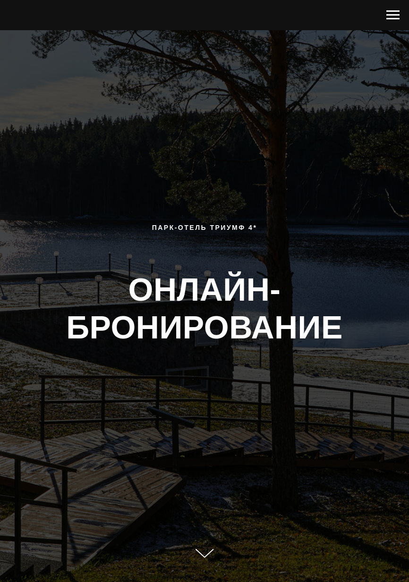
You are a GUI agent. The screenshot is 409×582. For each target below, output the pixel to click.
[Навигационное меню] (393, 15)
